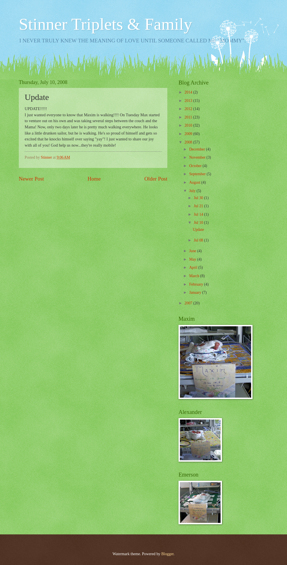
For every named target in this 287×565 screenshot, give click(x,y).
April (193, 267)
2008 (188, 142)
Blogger (167, 554)
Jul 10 (199, 222)
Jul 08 (199, 240)
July (192, 191)
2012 (188, 109)
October (196, 166)
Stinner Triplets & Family (105, 24)
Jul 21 (199, 206)
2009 (188, 134)
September (198, 174)
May (193, 259)
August (195, 182)
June (193, 251)
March (194, 276)
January (195, 292)
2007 (188, 303)
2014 (188, 92)
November (198, 157)
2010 (188, 125)
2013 (188, 101)
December (197, 149)
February (196, 284)
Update (198, 229)
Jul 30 (199, 198)
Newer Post (31, 179)
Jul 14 (199, 214)
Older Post (155, 179)
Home (94, 179)
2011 (188, 117)
